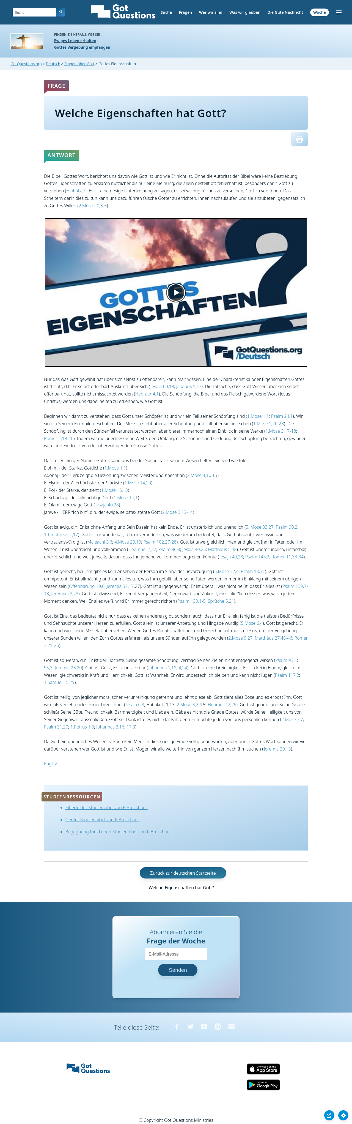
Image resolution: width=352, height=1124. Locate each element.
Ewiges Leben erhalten (75, 40)
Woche (319, 12)
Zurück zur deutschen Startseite (183, 873)
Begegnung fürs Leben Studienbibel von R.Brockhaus (118, 832)
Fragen (185, 12)
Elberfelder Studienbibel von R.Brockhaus (106, 807)
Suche (166, 12)
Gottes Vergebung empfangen (82, 47)
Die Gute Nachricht (285, 12)
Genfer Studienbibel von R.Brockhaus (102, 820)
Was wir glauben (244, 12)
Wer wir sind (210, 12)
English (51, 764)
